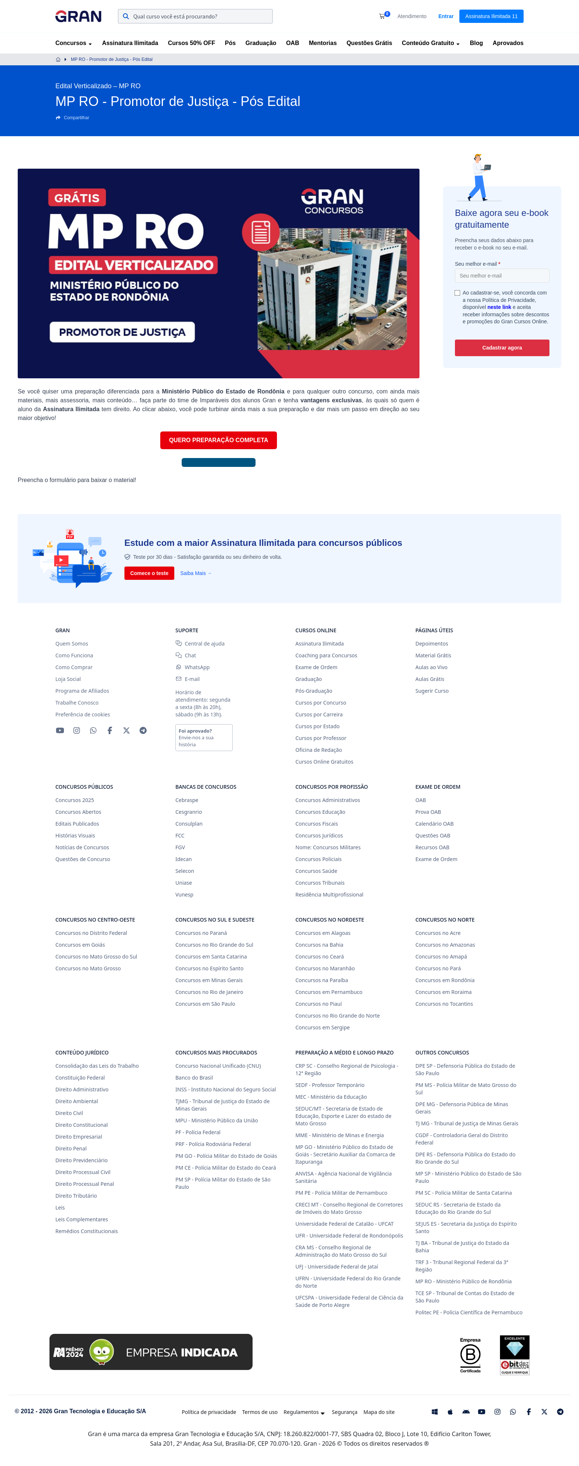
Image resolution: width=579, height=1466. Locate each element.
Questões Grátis (369, 43)
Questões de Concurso (82, 859)
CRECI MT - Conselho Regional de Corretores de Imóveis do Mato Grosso (349, 1208)
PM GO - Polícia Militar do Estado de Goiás (226, 1155)
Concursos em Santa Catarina (211, 956)
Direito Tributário (76, 1195)
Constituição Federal (80, 1077)
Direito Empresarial (78, 1136)
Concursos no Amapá (441, 956)
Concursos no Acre (437, 932)
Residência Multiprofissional (329, 894)
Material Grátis (433, 655)
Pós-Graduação (313, 690)
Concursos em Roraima (443, 991)
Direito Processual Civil (82, 1172)
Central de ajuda (200, 643)
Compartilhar (72, 117)
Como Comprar (74, 667)
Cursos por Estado (317, 726)
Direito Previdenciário (81, 1160)
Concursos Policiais (318, 859)
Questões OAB (432, 835)
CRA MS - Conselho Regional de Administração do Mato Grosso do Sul (341, 1251)
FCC (180, 835)
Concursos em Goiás (80, 944)
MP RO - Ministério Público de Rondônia (463, 1281)
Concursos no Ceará (319, 956)
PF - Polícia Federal (197, 1132)
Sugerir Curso (432, 690)
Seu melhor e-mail (477, 264)
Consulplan (189, 823)
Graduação (261, 43)
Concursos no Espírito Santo (209, 968)
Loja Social (68, 678)
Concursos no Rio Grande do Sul (214, 944)
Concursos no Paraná (201, 932)
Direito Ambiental (76, 1101)
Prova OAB (428, 811)
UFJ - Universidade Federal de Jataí (336, 1266)
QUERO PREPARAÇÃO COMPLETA (218, 440)
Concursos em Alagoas (322, 932)
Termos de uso (260, 1411)
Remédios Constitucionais (86, 1231)
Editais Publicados (77, 823)
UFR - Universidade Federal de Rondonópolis (349, 1235)
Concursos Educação (320, 811)
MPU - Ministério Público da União (216, 1120)
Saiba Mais (196, 573)
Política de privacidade (209, 1411)
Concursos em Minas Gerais (209, 980)
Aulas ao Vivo (431, 667)
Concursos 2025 (74, 799)
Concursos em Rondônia (444, 980)
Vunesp (184, 894)
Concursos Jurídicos (319, 835)
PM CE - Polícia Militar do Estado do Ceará (225, 1167)
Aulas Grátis (429, 678)
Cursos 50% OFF (191, 43)
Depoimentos (431, 643)
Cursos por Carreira (319, 714)
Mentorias (323, 43)
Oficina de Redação (318, 749)
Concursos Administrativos (327, 799)
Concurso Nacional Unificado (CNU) (218, 1065)
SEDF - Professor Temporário (329, 1084)
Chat (185, 655)
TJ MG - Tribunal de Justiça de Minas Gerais (466, 1123)
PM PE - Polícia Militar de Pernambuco (341, 1192)
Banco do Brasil (194, 1077)
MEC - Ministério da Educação (331, 1096)
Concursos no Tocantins (444, 1003)
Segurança (344, 1411)
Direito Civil (69, 1112)
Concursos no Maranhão (325, 968)
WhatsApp (192, 667)
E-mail (187, 678)
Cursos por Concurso (320, 702)
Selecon (184, 870)
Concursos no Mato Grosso (88, 968)
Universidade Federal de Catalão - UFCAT (344, 1223)
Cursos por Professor (320, 737)
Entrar (445, 16)
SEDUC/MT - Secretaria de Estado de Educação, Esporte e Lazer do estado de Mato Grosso (343, 1116)
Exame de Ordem (316, 667)
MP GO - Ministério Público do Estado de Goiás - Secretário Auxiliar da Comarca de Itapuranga (345, 1154)
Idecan (183, 859)
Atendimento (412, 16)
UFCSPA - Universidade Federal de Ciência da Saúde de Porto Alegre (349, 1301)
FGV (180, 847)
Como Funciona (74, 655)
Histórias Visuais (75, 835)
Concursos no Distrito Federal (91, 932)
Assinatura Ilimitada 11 (491, 16)
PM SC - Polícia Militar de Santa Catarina (463, 1192)
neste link (499, 307)
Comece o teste (149, 573)
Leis (60, 1207)
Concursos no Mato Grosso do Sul (96, 956)
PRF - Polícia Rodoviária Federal (213, 1143)
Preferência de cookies (82, 714)
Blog (476, 43)
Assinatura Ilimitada (130, 43)
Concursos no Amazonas (445, 944)
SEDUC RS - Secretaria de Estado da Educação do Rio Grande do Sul (458, 1208)
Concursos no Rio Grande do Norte (337, 1015)
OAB (292, 43)
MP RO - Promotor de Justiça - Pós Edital (112, 59)
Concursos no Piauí (318, 1003)
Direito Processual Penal (84, 1183)
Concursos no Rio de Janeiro (209, 991)
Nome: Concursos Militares (328, 847)
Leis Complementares (81, 1219)
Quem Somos (71, 643)
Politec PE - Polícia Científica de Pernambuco (469, 1312)
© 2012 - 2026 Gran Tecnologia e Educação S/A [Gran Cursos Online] (80, 1411)
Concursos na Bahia (319, 944)
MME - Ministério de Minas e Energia (339, 1135)
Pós (230, 43)
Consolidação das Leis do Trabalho (97, 1065)
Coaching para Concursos (326, 655)
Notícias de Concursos (82, 847)
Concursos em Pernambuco (328, 991)
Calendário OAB (434, 823)
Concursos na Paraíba (321, 980)
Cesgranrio (188, 811)
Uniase (183, 882)
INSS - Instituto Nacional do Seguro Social (225, 1089)
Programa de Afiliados (82, 690)
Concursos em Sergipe (322, 1027)
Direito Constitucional (81, 1124)
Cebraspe (186, 799)
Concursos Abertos (78, 811)
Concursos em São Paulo (205, 1003)
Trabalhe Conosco (77, 702)
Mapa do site (379, 1411)
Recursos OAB (432, 847)
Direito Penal (71, 1148)
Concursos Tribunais (320, 882)
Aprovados (508, 43)
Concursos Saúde (316, 870)
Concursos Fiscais (316, 823)
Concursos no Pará (438, 968)
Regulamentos (305, 1411)
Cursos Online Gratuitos (324, 761)
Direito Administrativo (82, 1089)
